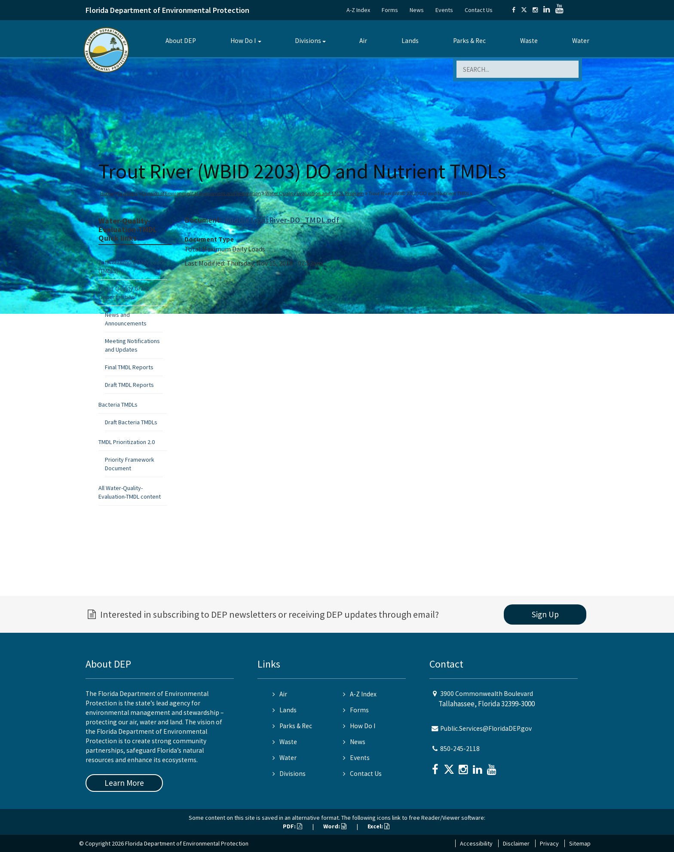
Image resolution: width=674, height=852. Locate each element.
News (417, 10)
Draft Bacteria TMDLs (131, 422)
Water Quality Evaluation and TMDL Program (314, 193)
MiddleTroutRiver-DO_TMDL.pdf (282, 220)
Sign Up (545, 614)
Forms (390, 10)
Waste (529, 41)
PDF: (292, 826)
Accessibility (476, 843)
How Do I (243, 41)
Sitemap (580, 843)
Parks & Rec (469, 41)
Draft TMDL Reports (129, 385)
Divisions (308, 41)
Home (106, 193)
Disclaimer (516, 843)
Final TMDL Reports (129, 367)
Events (444, 10)
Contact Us (479, 10)
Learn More (124, 783)
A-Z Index (358, 10)
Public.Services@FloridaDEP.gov (486, 728)
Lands (410, 41)
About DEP (180, 41)
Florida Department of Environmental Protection (167, 10)
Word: (334, 826)
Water (580, 41)
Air (363, 41)
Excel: (378, 826)
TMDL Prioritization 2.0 (126, 442)
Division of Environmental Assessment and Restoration (201, 193)
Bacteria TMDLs (118, 404)
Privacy (549, 843)
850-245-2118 (460, 749)
